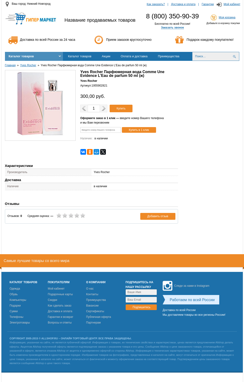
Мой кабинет (231, 4)
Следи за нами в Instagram (186, 285)
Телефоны (16, 317)
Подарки (15, 305)
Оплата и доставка (134, 56)
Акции (106, 56)
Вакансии (92, 305)
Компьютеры (18, 300)
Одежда (15, 288)
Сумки (14, 311)
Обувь (14, 294)
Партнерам (93, 322)
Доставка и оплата (183, 4)
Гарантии (208, 4)
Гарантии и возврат (60, 317)
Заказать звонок (172, 27)
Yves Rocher (28, 65)
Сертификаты (95, 311)
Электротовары (20, 322)
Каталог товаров (21, 56)
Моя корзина (227, 17)
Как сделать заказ (59, 305)
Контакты (92, 294)
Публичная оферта (98, 317)
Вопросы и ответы (60, 322)
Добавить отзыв (157, 216)
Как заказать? (156, 4)
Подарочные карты (60, 294)
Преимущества (168, 56)
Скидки (52, 300)
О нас (90, 288)
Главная (10, 65)
